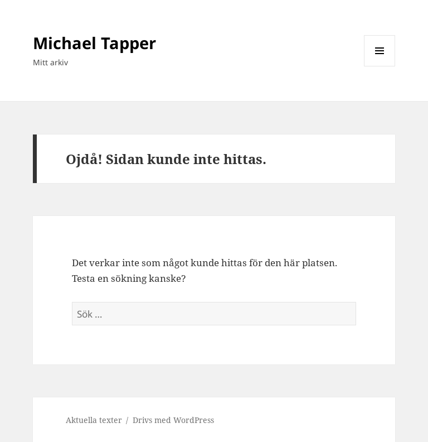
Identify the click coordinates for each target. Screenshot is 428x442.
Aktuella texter (94, 420)
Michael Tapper (94, 43)
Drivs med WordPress (173, 420)
